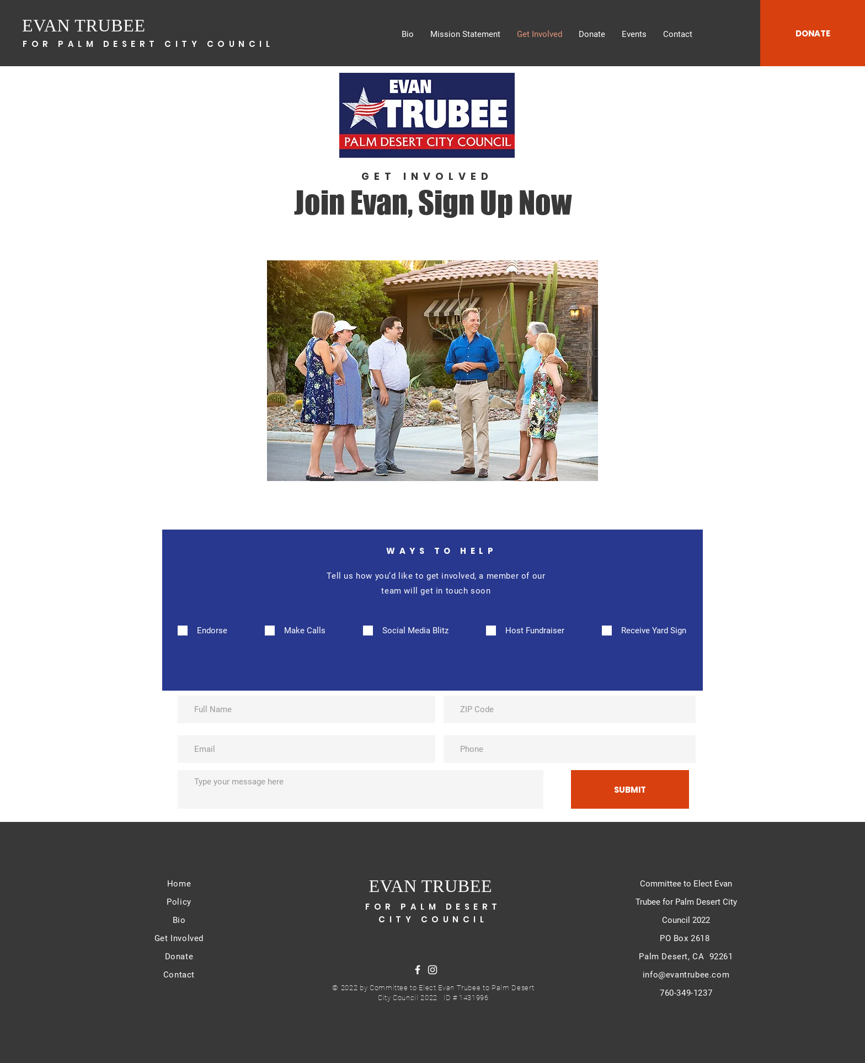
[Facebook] (418, 970)
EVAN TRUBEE (84, 25)
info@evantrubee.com (686, 975)
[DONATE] (812, 33)
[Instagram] (432, 970)
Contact (179, 975)
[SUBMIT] (630, 789)
